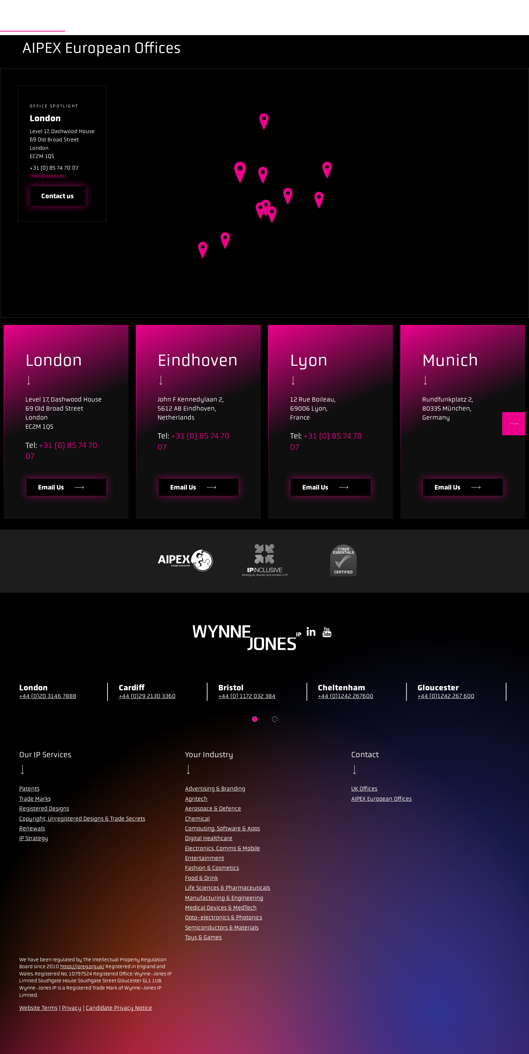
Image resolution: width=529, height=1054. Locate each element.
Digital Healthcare (208, 838)
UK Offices (364, 788)
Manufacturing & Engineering (224, 897)
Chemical (197, 818)
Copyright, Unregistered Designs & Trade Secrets (82, 818)
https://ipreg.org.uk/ (82, 966)
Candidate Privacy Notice (119, 1007)
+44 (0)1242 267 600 (445, 696)
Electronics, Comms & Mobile (222, 848)
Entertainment (204, 858)
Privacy (71, 1007)
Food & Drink (201, 878)
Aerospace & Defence (213, 808)
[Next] (513, 423)
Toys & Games (203, 937)
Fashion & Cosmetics (212, 867)
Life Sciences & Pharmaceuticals (227, 887)
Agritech (196, 798)
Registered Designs (44, 808)
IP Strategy (33, 838)
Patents (29, 788)
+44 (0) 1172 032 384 (247, 696)
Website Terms (38, 1007)
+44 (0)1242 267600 (345, 696)
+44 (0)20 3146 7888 (47, 696)
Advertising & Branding (215, 788)
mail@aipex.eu (48, 176)
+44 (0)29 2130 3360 (147, 696)
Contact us (57, 196)
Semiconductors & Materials (222, 927)
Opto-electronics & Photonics (223, 917)
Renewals (32, 828)
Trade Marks (35, 798)
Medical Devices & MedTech (221, 907)
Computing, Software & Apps (222, 828)
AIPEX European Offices (381, 798)
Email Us (62, 487)
